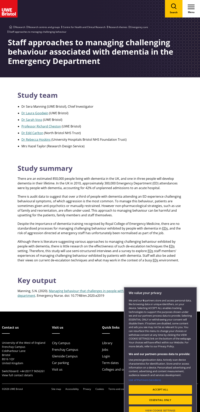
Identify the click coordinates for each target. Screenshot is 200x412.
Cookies (99, 389)
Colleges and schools (117, 369)
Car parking (60, 363)
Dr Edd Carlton (32, 133)
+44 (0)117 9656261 (32, 371)
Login (106, 356)
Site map (56, 389)
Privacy (87, 389)
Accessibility (72, 389)
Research (20, 27)
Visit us (57, 369)
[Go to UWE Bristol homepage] (10, 27)
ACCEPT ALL (160, 401)
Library (107, 343)
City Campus (61, 343)
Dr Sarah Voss (31, 120)
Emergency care (139, 27)
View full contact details (17, 375)
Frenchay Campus (65, 349)
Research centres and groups (44, 27)
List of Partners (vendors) (145, 391)
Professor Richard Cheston (41, 126)
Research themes (117, 27)
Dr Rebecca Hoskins (36, 139)
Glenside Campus (65, 356)
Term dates (110, 363)
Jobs (105, 349)
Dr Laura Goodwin (34, 113)
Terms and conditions (120, 389)
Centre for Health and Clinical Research (84, 27)
